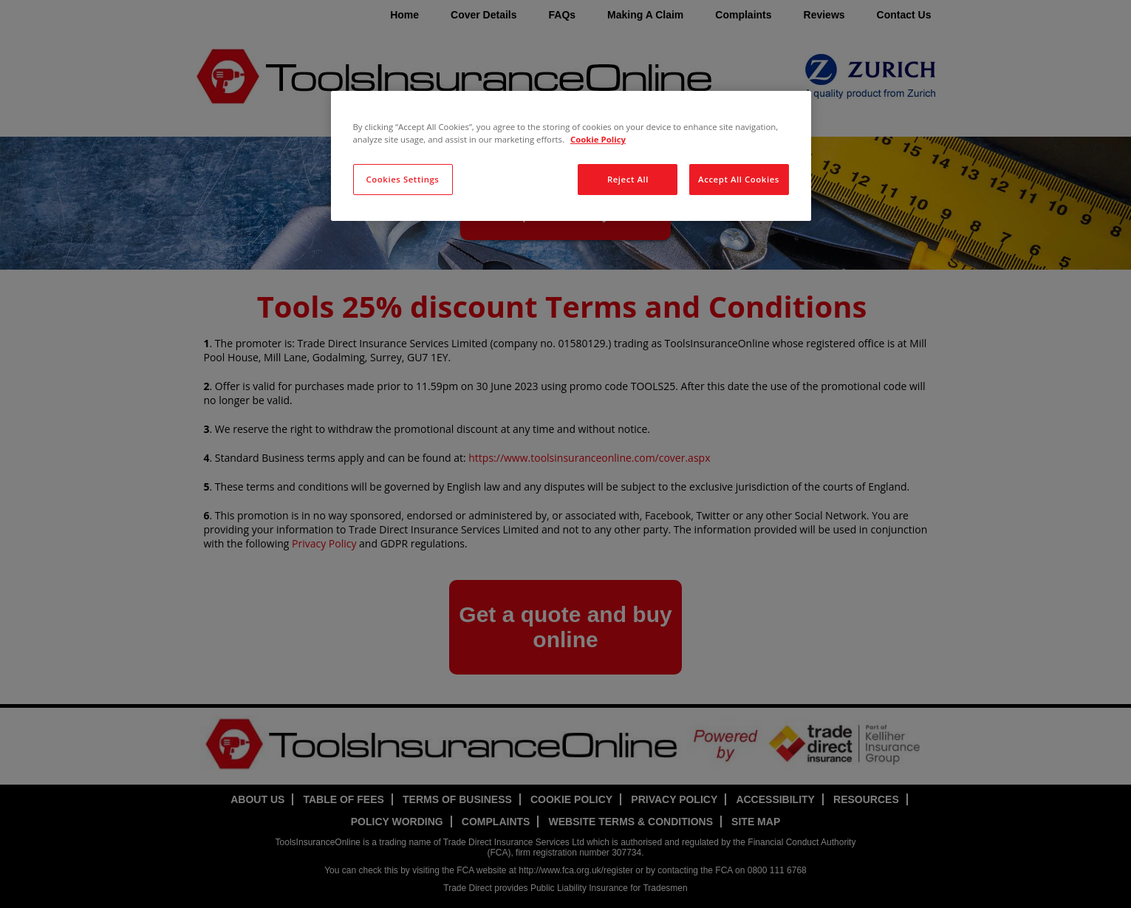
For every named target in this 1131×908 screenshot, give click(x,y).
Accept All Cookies (738, 179)
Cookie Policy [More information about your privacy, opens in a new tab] (598, 139)
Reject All (628, 179)
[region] (571, 156)
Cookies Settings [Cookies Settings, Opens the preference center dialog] (403, 179)
